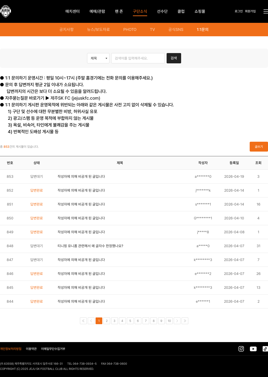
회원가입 (250, 11)
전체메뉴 (266, 11)
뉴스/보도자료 (98, 30)
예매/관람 (97, 11)
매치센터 (72, 11)
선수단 (162, 11)
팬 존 (119, 11)
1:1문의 (203, 30)
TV (152, 30)
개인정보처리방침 (10, 348)
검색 (174, 58)
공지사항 (66, 30)
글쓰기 (259, 146)
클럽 (181, 11)
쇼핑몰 (200, 11)
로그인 (239, 11)
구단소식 (140, 11)
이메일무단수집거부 (53, 348)
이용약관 (31, 348)
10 (169, 321)
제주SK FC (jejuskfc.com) (75, 98)
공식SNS (175, 30)
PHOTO (129, 30)
